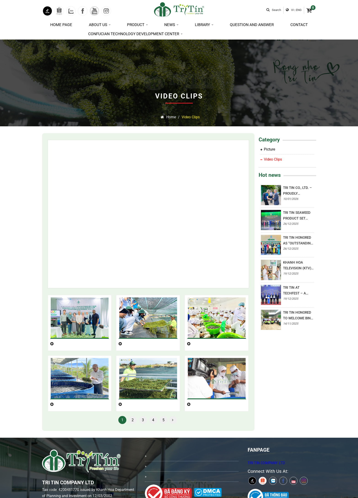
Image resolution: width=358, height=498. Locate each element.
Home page (61, 24)
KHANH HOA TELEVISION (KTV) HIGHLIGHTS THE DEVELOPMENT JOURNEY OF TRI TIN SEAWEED (297, 265)
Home (168, 117)
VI (292, 10)
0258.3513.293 (62, 461)
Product (137, 24)
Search (273, 10)
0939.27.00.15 (61, 470)
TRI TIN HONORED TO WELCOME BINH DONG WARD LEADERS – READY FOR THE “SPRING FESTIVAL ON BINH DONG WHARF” (298, 315)
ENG (299, 10)
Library (204, 24)
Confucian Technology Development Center (135, 34)
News (171, 24)
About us (99, 24)
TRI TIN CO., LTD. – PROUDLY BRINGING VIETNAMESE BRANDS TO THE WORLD (297, 191)
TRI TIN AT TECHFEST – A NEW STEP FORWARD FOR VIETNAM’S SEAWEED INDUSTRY (294, 291)
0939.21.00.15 (85, 470)
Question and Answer (252, 24)
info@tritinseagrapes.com (71, 452)
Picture (267, 149)
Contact (299, 24)
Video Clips (191, 117)
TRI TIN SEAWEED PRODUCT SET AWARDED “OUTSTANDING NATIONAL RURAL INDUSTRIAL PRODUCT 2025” (297, 216)
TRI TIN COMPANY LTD (266, 401)
